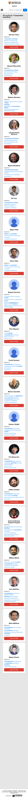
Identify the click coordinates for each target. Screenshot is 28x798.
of (10, 270)
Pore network (10, 578)
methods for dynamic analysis (12, 692)
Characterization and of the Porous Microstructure (13, 462)
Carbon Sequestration (10, 773)
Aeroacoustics (8, 543)
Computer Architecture (10, 275)
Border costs (7, 390)
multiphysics (12, 576)
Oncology (11, 733)
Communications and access (12, 310)
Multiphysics (12, 465)
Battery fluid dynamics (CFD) (11, 353)
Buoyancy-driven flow (10, 545)
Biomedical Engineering (11, 159)
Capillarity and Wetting (10, 466)
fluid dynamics (12, 423)
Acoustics (7, 737)
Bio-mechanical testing (10, 80)
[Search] (25, 10)
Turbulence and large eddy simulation (13, 540)
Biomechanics (8, 84)
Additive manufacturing (10, 42)
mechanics (11, 770)
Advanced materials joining (11, 45)
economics (11, 387)
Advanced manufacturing (11, 44)
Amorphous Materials (10, 621)
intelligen (11, 655)
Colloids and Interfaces (10, 468)
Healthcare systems (9, 506)
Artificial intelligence (10, 235)
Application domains (10, 233)
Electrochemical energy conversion (14, 580)
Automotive (7, 428)
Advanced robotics (9, 658)
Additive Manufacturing (10, 157)
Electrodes (7, 582)
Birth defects (7, 200)
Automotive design (12, 653)
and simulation (11, 694)
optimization (12, 500)
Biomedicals (7, 160)
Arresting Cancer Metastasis (12, 198)
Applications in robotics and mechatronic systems (12, 698)
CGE (8, 385)
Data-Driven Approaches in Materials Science (11, 623)
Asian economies (9, 388)
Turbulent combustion (13, 425)
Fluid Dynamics (12, 768)
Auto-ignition (7, 427)
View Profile (14, 54)
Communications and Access (12, 272)
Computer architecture (10, 314)
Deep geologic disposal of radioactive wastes (11, 125)
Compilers (7, 274)
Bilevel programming (10, 505)
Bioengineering (8, 82)
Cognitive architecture (10, 237)
